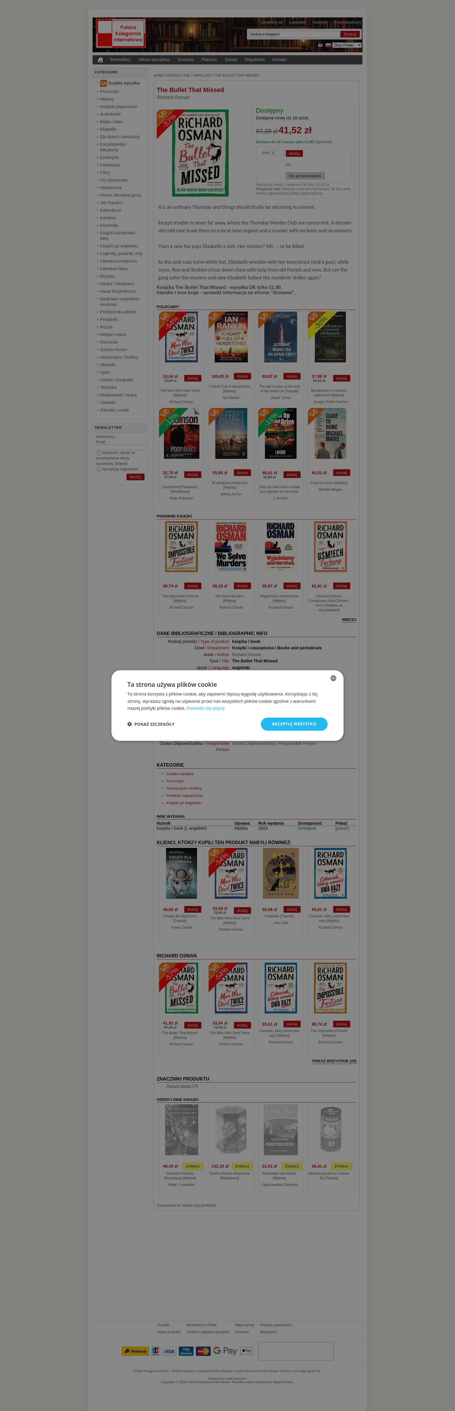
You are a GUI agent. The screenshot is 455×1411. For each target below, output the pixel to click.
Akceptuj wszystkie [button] (294, 724)
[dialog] (227, 705)
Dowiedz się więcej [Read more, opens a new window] (205, 708)
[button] (150, 724)
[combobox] (333, 678)
